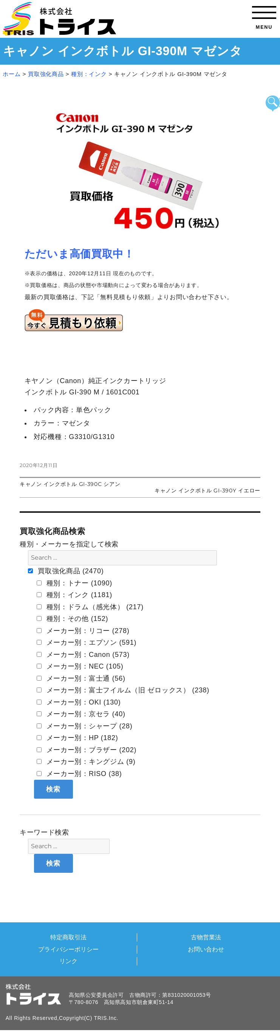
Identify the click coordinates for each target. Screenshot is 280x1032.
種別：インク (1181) (74, 595)
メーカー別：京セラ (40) (81, 714)
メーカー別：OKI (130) (79, 702)
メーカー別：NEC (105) (80, 666)
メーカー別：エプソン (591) (86, 642)
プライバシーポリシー (68, 949)
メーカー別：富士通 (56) (81, 678)
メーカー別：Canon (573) (83, 654)
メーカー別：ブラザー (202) (86, 750)
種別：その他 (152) (72, 618)
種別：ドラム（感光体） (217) (90, 607)
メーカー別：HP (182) (77, 738)
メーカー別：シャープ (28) (85, 726)
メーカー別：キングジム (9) (86, 761)
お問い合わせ (206, 949)
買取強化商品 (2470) (66, 571)
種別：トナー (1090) (74, 583)
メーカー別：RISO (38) (79, 773)
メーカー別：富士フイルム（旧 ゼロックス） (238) (123, 690)
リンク (68, 961)
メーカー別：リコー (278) (83, 631)
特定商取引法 (68, 937)
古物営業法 (206, 937)
